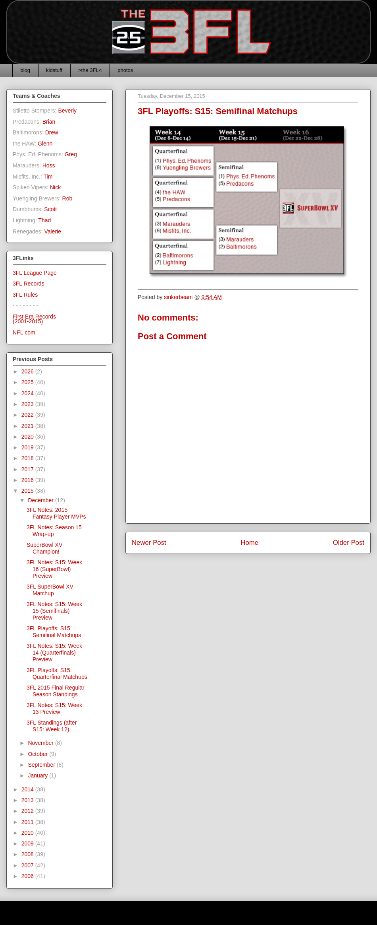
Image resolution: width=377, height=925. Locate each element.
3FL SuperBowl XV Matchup (50, 590)
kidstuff (54, 70)
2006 (28, 876)
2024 (28, 393)
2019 (28, 447)
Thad (44, 220)
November (41, 743)
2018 (28, 458)
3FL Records (28, 283)
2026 (28, 371)
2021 (28, 426)
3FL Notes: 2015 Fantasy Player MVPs (56, 513)
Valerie (52, 231)
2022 (28, 415)
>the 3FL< (90, 70)
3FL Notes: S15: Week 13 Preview (54, 708)
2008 (28, 854)
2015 (28, 491)
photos (125, 70)
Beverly (67, 110)
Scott (50, 209)
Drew (51, 132)
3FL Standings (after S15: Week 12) (52, 726)
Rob (67, 198)
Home (249, 542)
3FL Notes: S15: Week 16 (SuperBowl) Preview (54, 569)
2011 (28, 822)
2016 (28, 480)
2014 (28, 789)
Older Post (348, 542)
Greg (71, 154)
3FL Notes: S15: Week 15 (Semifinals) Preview (54, 611)
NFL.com (24, 332)
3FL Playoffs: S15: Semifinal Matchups (54, 631)
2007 (28, 865)
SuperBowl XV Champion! (44, 548)
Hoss (48, 165)
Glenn (45, 143)
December (41, 500)
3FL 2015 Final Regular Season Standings (56, 691)
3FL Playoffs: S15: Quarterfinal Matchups (57, 673)
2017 (28, 469)
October (38, 754)
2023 (28, 404)
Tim (48, 176)
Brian (49, 122)
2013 (28, 800)
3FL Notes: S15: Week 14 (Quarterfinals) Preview (54, 653)
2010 (28, 833)
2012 (28, 811)
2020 (28, 436)
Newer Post (149, 542)
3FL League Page (35, 273)
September (42, 765)
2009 (28, 843)
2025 (28, 382)
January (38, 775)
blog (26, 70)
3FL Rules (25, 294)
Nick (55, 187)
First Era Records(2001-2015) (34, 319)
